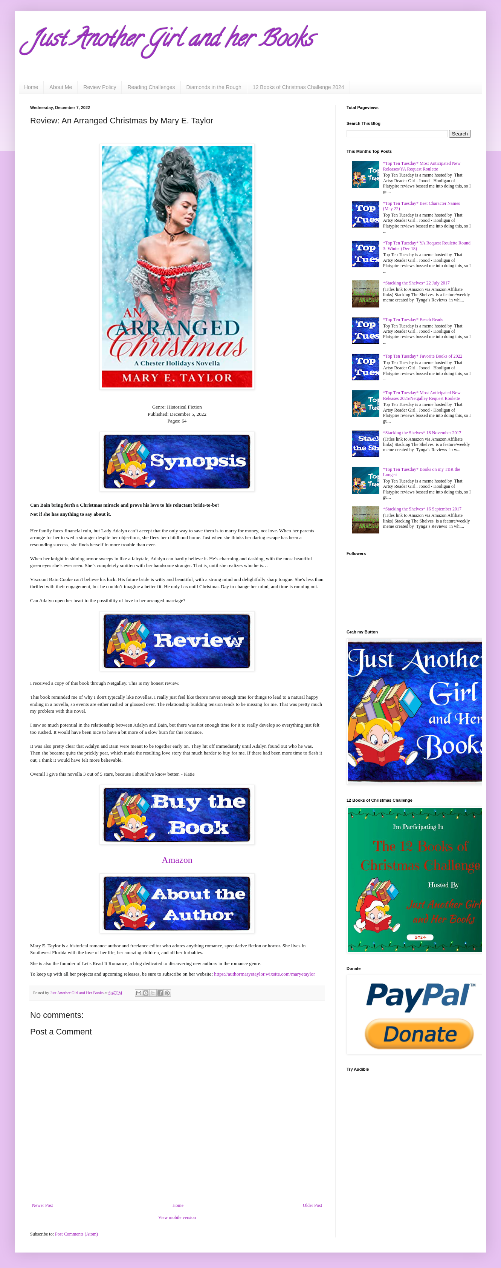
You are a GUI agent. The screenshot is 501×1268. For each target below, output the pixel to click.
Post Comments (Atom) (76, 1234)
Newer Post (42, 1205)
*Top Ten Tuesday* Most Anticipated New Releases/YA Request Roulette (422, 166)
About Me (60, 87)
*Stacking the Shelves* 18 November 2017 (422, 432)
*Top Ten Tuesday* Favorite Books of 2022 (423, 356)
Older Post (312, 1205)
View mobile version (177, 1217)
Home (31, 87)
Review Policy (99, 87)
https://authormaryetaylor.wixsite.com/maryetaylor (264, 974)
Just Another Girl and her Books (171, 41)
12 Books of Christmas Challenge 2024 (298, 87)
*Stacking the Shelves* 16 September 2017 (422, 509)
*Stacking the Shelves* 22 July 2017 (416, 283)
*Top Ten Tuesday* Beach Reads (413, 319)
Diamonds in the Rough (213, 87)
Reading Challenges (151, 87)
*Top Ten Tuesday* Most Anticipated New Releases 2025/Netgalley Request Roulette (422, 395)
